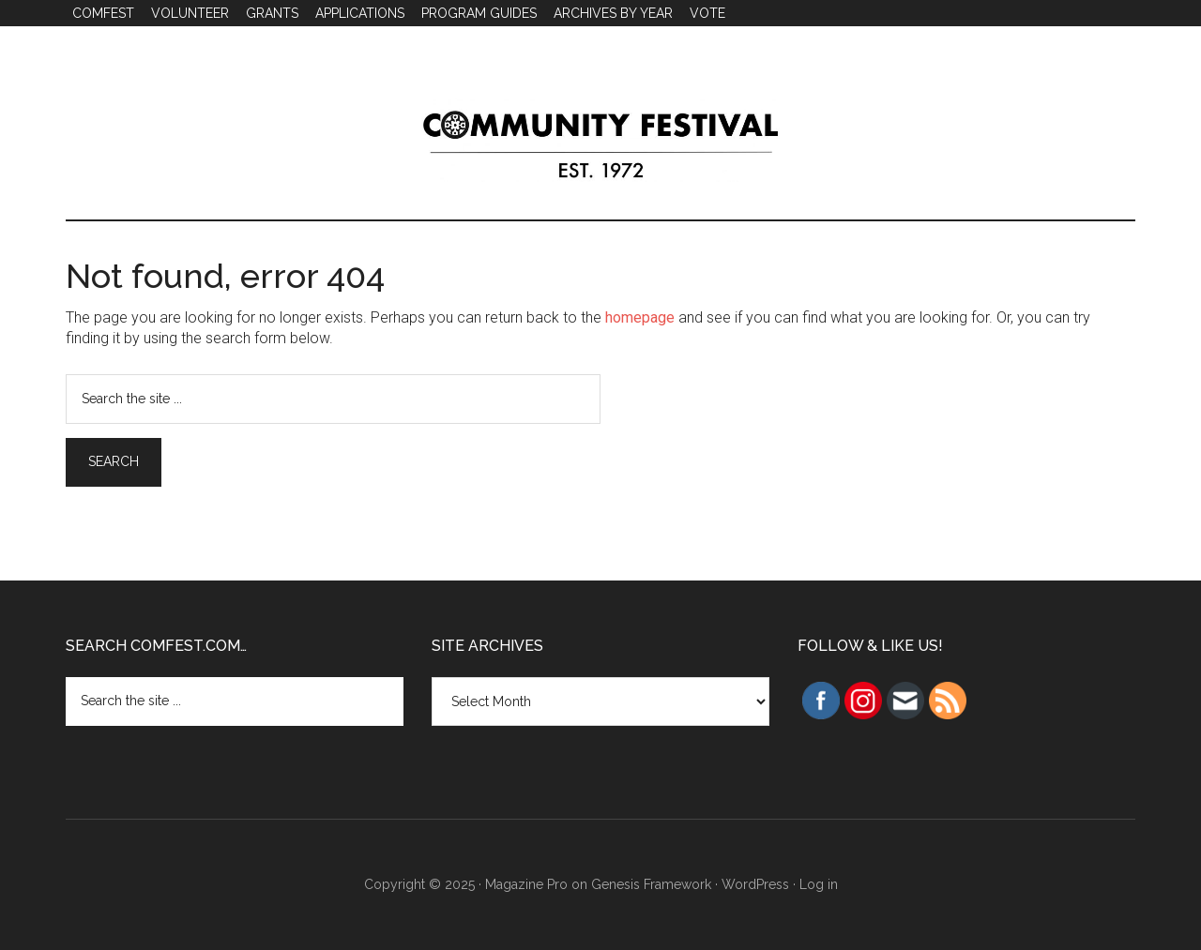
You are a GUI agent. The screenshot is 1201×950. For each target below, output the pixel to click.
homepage (640, 317)
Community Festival (600, 140)
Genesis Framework (651, 884)
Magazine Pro (526, 884)
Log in (818, 884)
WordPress (755, 884)
